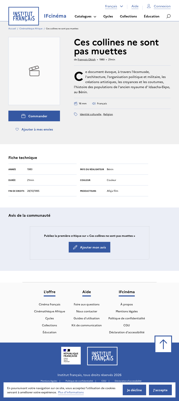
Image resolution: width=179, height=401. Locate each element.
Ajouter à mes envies (34, 129)
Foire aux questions (86, 304)
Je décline (134, 390)
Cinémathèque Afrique (30, 28)
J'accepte (160, 390)
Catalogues (85, 16)
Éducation (151, 16)
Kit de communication (86, 325)
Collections (128, 16)
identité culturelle (90, 114)
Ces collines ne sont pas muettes (62, 28)
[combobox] (114, 6)
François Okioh (87, 59)
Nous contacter (86, 311)
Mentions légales (127, 311)
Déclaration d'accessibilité (126, 332)
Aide (134, 6)
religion (108, 114)
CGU (126, 325)
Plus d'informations (71, 392)
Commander (34, 116)
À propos (126, 304)
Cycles (108, 16)
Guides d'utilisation (87, 318)
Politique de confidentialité (126, 318)
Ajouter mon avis (89, 247)
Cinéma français (49, 304)
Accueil (12, 28)
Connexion (159, 6)
